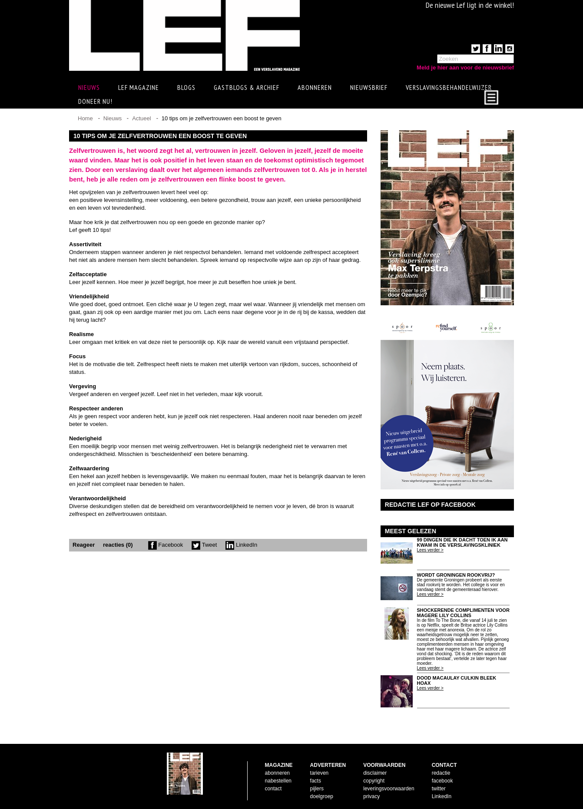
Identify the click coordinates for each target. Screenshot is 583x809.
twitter (439, 789)
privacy (371, 796)
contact (273, 789)
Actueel (141, 118)
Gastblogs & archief (246, 87)
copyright (373, 781)
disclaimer (375, 773)
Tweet (204, 545)
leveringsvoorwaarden (388, 789)
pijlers (317, 789)
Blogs (186, 87)
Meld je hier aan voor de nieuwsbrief (465, 67)
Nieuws (112, 118)
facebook (442, 781)
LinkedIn (241, 545)
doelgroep (321, 796)
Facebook (165, 545)
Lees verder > (430, 550)
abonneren (277, 773)
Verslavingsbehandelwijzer (449, 87)
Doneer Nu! (95, 101)
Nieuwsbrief (369, 87)
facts (315, 781)
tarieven (319, 773)
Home (85, 118)
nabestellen (278, 781)
